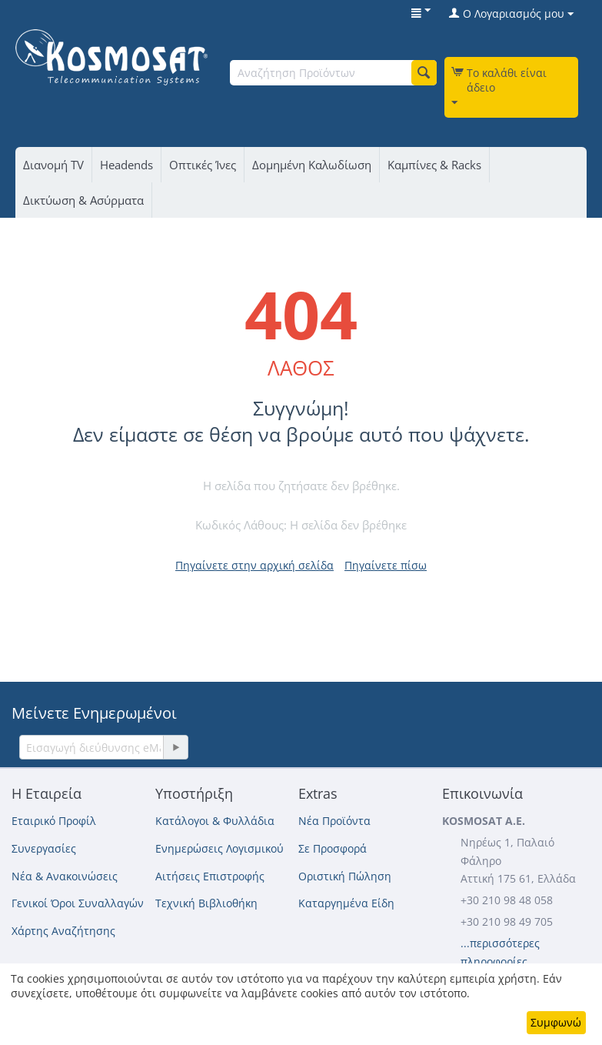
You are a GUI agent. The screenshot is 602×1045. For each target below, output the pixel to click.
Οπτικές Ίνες (202, 164)
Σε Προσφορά (332, 848)
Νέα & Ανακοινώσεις (65, 876)
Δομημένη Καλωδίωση (311, 164)
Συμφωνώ (555, 1022)
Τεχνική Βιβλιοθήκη (206, 903)
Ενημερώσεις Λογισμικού (219, 848)
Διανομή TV (53, 164)
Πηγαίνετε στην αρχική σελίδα (254, 565)
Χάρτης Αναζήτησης (63, 930)
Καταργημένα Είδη (346, 903)
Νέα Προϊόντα (334, 820)
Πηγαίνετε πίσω (385, 565)
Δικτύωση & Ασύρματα (83, 200)
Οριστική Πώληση (344, 876)
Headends (126, 164)
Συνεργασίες (44, 848)
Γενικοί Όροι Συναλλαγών (78, 903)
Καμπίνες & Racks (434, 164)
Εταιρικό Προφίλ (54, 820)
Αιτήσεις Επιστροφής (209, 876)
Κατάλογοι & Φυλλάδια (214, 820)
